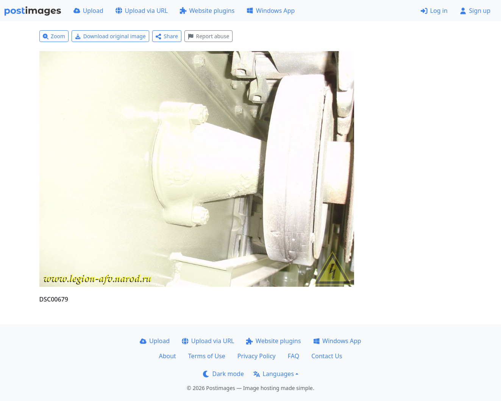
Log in (434, 10)
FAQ (293, 356)
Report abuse (208, 36)
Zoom (54, 36)
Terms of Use (206, 356)
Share (167, 36)
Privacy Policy (256, 356)
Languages (273, 374)
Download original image (110, 36)
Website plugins (207, 10)
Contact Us (326, 356)
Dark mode (223, 374)
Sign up (475, 10)
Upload (88, 10)
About (167, 356)
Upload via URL (141, 10)
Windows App (271, 10)
